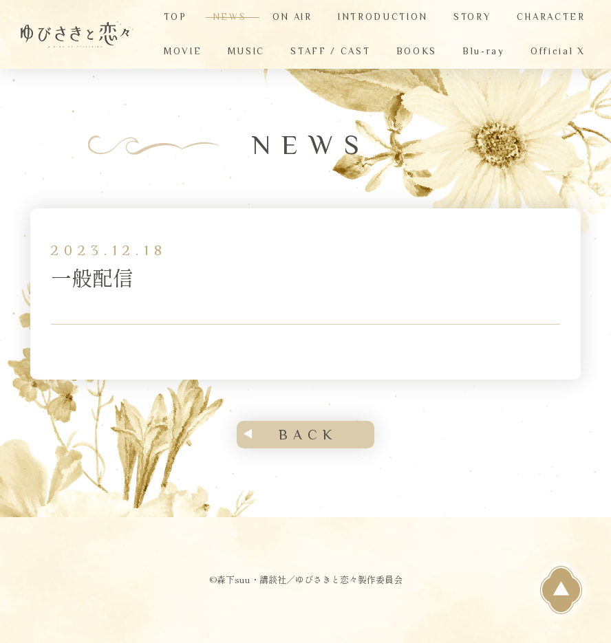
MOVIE (183, 51)
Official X (558, 51)
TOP (175, 17)
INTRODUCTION (383, 17)
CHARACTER (551, 17)
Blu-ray (483, 51)
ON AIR (292, 17)
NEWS (230, 17)
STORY (472, 17)
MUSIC (246, 51)
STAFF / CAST (330, 51)
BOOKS (416, 51)
